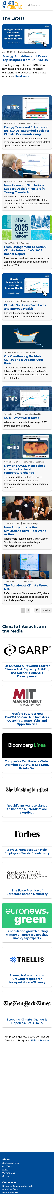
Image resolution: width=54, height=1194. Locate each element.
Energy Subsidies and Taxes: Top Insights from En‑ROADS (25, 58)
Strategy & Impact (11, 1163)
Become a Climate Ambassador (18, 1186)
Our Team (7, 1166)
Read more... (23, 76)
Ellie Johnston (40, 1040)
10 (37, 610)
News (5, 1169)
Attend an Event (10, 1189)
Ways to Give (8, 1172)
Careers (6, 1176)
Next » (46, 610)
